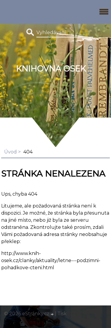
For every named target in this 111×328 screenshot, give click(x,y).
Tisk (62, 313)
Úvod (10, 152)
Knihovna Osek (51, 69)
